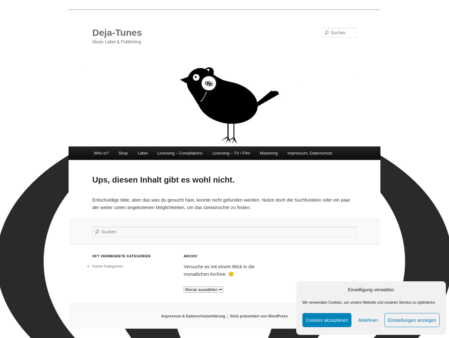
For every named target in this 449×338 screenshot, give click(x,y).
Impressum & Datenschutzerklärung (193, 316)
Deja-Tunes (117, 32)
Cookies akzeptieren (327, 320)
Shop (123, 153)
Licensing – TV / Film (231, 153)
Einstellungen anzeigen (412, 320)
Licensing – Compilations (180, 153)
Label (143, 153)
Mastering (269, 153)
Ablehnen (368, 320)
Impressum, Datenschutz (309, 153)
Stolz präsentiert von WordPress (259, 316)
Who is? (101, 153)
